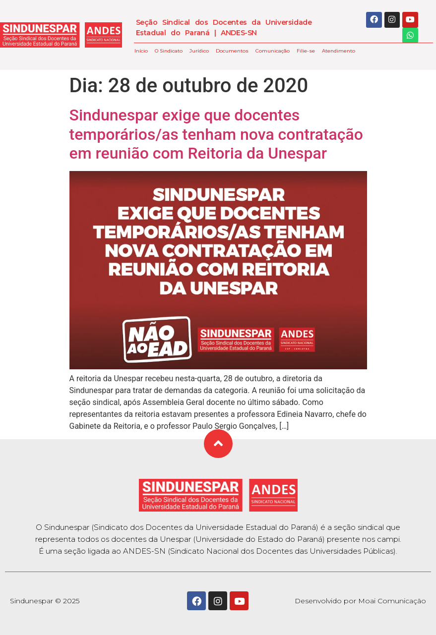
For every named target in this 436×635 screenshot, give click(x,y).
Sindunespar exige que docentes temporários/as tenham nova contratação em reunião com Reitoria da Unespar (216, 134)
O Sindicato (169, 51)
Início (141, 51)
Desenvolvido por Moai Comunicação (360, 600)
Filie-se (306, 51)
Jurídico (199, 51)
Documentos (232, 51)
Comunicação (272, 51)
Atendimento (338, 51)
